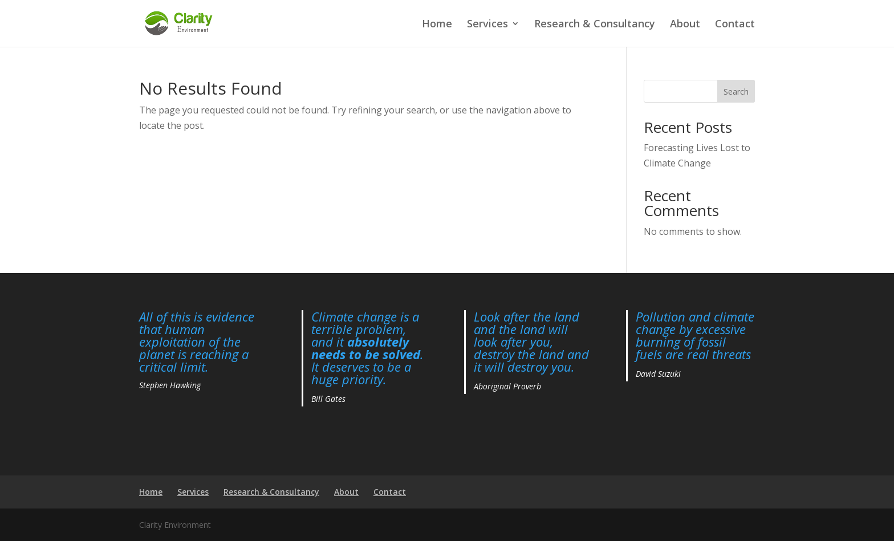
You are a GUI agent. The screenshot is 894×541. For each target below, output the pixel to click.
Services (487, 24)
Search (736, 91)
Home (437, 24)
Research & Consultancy (594, 24)
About (685, 24)
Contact (735, 24)
